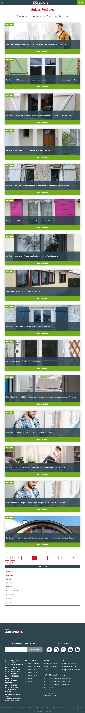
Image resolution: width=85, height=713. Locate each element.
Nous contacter (72, 707)
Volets (8, 602)
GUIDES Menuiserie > (13, 669)
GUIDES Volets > (11, 687)
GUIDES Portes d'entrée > (11, 681)
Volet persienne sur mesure (70, 669)
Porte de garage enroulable (51, 678)
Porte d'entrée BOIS (30, 675)
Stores (8, 598)
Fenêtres (9, 575)
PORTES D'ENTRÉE (30, 660)
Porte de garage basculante (51, 684)
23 (73, 557)
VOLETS (64, 660)
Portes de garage (12, 590)
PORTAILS (46, 660)
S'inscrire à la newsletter (23, 643)
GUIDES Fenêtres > (12, 666)
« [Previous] (7, 557)
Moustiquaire (65, 684)
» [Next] (12, 562)
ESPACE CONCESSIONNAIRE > (13, 697)
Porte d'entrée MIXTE (31, 681)
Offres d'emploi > (12, 660)
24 (7, 562)
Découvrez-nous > (13, 700)
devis (81, 3)
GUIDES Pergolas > (12, 671)
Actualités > (10, 662)
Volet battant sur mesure (69, 663)
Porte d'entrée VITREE (31, 663)
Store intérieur (66, 678)
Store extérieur (66, 681)
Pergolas (9, 582)
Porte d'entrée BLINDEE (32, 666)
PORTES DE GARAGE (50, 674)
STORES (64, 675)
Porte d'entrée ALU (30, 672)
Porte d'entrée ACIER (31, 678)
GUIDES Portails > (12, 673)
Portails (9, 586)
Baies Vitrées (10, 571)
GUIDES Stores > (11, 684)
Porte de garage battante (51, 681)
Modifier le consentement (42, 711)
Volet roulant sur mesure (69, 666)
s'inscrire (35, 649)
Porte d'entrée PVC (30, 669)
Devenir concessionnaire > (13, 692)
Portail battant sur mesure (51, 663)
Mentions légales (50, 707)
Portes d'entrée (11, 594)
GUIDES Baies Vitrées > (14, 664)
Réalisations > (11, 689)
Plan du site (61, 707)
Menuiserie (9, 578)
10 (62, 557)
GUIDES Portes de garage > (12, 676)
